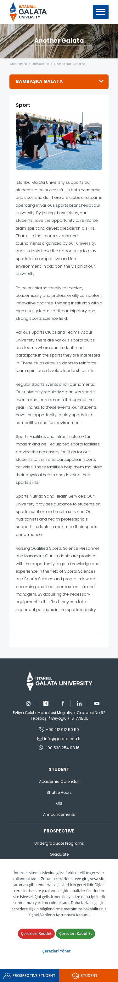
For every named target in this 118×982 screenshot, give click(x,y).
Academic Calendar (59, 781)
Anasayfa (18, 63)
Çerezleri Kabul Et (75, 933)
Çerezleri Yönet (56, 951)
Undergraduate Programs (59, 843)
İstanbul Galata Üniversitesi (30, 12)
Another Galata (71, 63)
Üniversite (40, 63)
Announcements (59, 814)
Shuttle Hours (59, 792)
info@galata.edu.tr (62, 738)
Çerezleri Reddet (36, 933)
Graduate (59, 854)
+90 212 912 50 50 (62, 729)
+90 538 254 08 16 (62, 747)
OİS (59, 803)
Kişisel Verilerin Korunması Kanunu (59, 915)
